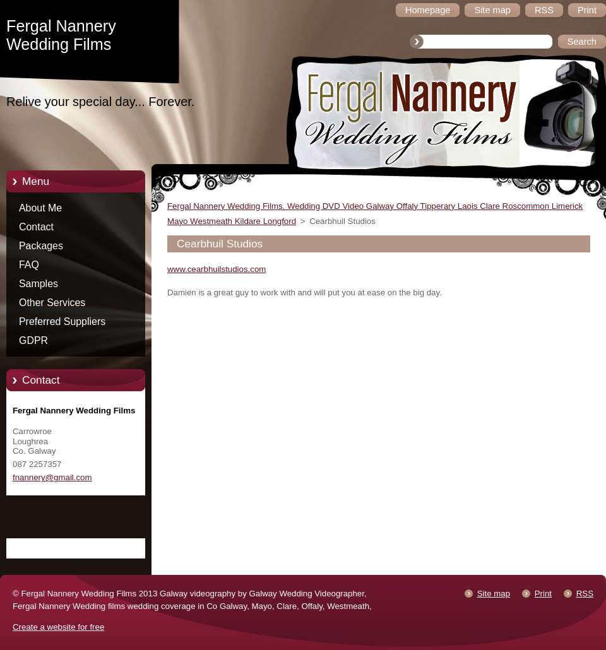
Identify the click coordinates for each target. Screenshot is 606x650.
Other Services (52, 302)
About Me (40, 208)
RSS (584, 593)
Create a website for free (58, 627)
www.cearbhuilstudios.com (216, 269)
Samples (38, 283)
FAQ (29, 264)
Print (543, 593)
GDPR (33, 340)
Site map (493, 593)
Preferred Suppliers (62, 321)
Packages (41, 245)
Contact (36, 227)
